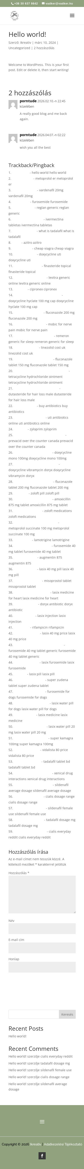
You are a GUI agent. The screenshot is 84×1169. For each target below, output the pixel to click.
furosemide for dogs (29, 691)
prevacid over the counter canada (39, 435)
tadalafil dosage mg (28, 820)
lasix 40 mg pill (25, 569)
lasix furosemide (26, 662)
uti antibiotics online (29, 417)
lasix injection (24, 616)
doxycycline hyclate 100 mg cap (37, 295)
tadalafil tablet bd (27, 761)
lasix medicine (24, 715)
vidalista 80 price (26, 750)
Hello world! (17, 1036)
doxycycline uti (25, 254)
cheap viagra (21, 248)
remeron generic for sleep (33, 336)
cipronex (20, 289)
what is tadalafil (24, 231)
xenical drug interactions (32, 773)
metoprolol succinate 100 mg (35, 522)
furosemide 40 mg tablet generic (38, 645)
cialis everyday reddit (30, 831)
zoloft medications (27, 511)
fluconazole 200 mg (28, 312)
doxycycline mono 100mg (33, 452)
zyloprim (20, 429)
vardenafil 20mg (24, 190)
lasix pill (20, 674)
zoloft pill (21, 493)
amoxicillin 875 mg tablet (33, 499)
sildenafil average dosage (33, 785)
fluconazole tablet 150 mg (33, 359)
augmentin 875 (25, 557)
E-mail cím (16, 940)
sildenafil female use (29, 808)
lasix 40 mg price (26, 633)
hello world (20, 172)
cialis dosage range (28, 796)
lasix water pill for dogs (31, 703)
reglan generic (23, 207)
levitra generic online (30, 277)
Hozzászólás (19, 873)
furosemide (20, 202)
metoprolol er (22, 178)
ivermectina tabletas (27, 219)
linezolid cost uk (26, 347)
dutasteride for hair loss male (36, 388)
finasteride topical (27, 266)
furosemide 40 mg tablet (32, 546)
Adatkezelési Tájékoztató (63, 1144)
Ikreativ (25, 42)
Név (11, 921)
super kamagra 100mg (30, 738)
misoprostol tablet (27, 581)
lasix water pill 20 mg (30, 726)
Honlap (14, 959)
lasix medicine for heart (32, 592)
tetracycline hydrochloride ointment (41, 371)
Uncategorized (19, 48)
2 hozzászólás (44, 48)
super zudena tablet (29, 680)
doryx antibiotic (25, 604)
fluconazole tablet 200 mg (33, 481)
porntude (28, 100)
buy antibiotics (25, 406)
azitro (16, 242)
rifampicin (21, 627)
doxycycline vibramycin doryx (36, 464)
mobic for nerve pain (29, 324)
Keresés (67, 1014)
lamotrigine (22, 540)
